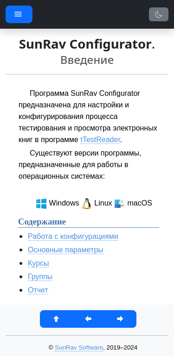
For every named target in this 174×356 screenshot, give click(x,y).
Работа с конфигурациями (73, 236)
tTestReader (100, 140)
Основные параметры (65, 250)
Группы (40, 277)
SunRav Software (79, 347)
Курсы (38, 263)
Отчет (38, 290)
